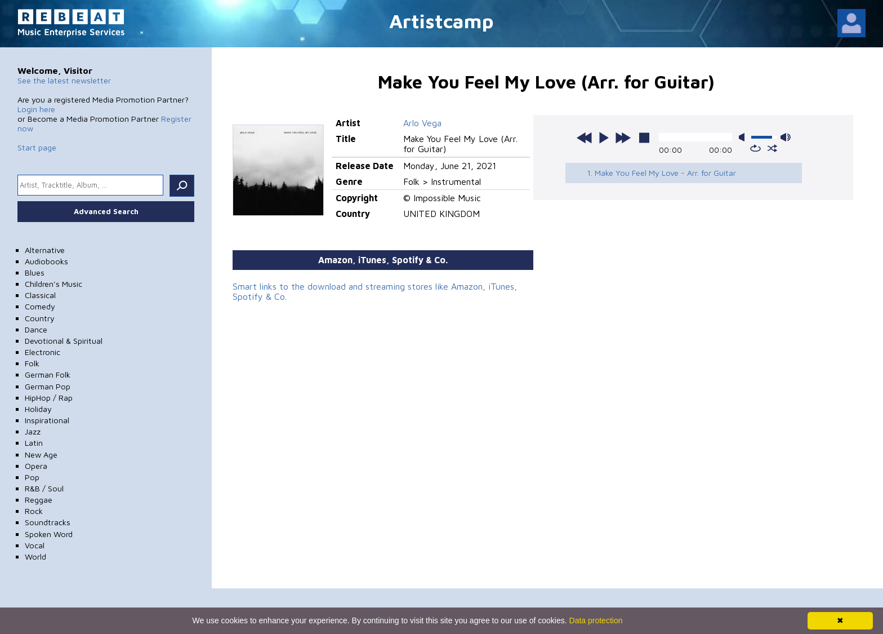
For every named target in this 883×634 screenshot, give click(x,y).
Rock (34, 511)
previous (584, 137)
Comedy (40, 306)
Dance (36, 329)
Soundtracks (47, 522)
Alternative (45, 250)
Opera (36, 466)
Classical (40, 295)
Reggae (38, 499)
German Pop (47, 386)
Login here (36, 109)
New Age (41, 454)
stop (644, 137)
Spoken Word (49, 534)
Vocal (34, 545)
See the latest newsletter (64, 80)
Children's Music (53, 284)
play (603, 137)
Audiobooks (46, 261)
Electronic (42, 352)
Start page (36, 147)
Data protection (596, 620)
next (623, 137)
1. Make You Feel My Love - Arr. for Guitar (661, 173)
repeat (755, 148)
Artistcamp (441, 20)
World (35, 556)
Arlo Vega (422, 123)
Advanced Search (106, 211)
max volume (786, 137)
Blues (34, 272)
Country (40, 318)
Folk (32, 363)
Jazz (33, 431)
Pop (32, 477)
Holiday (38, 409)
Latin (34, 442)
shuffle (772, 148)
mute (744, 137)
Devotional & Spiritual (63, 340)
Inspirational (47, 420)
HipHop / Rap (49, 397)
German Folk (47, 374)
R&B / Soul (44, 488)
